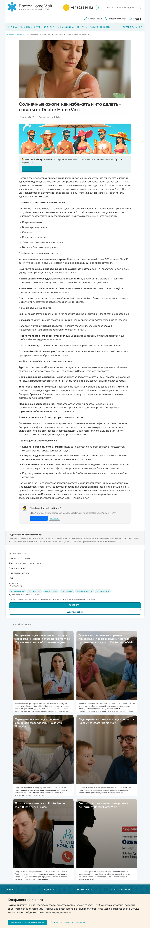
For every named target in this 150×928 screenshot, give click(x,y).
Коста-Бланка (34, 591)
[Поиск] (140, 8)
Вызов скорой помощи (19, 558)
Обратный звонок (75, 611)
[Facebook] (10, 923)
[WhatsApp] (97, 8)
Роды (11, 577)
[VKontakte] (17, 923)
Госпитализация (17, 568)
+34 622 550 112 (82, 7)
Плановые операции (19, 573)
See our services (32, 168)
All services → (15, 583)
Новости (105, 27)
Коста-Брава (67, 591)
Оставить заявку (86, 907)
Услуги (94, 27)
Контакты (81, 27)
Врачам (115, 900)
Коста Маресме (17, 591)
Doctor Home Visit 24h (104, 922)
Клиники (49, 27)
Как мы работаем (16, 907)
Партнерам (117, 894)
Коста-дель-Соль (84, 591)
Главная (13, 27)
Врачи (37, 27)
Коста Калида (51, 591)
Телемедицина (65, 27)
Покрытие (26, 27)
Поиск (10, 894)
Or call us (54, 518)
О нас (10, 900)
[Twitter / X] (24, 923)
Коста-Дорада (103, 591)
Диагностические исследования (25, 563)
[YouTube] (31, 923)
